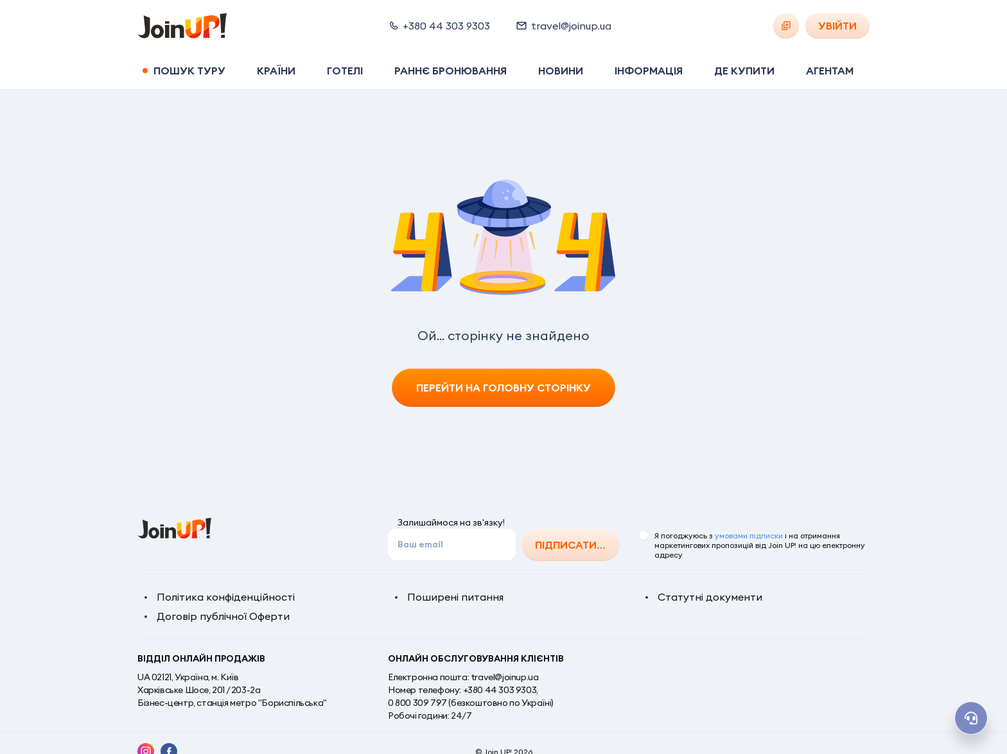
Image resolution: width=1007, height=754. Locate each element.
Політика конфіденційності (226, 596)
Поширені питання (455, 596)
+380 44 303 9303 (500, 690)
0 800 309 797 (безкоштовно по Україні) (471, 702)
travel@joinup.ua (505, 677)
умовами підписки (749, 535)
